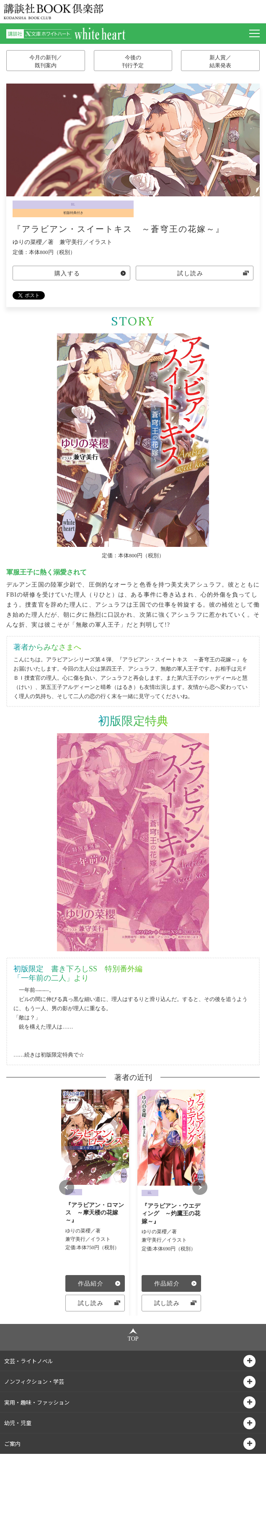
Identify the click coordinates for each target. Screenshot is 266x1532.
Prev (66, 1222)
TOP (133, 1406)
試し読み (190, 273)
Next (199, 1222)
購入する (67, 273)
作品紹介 (91, 1283)
